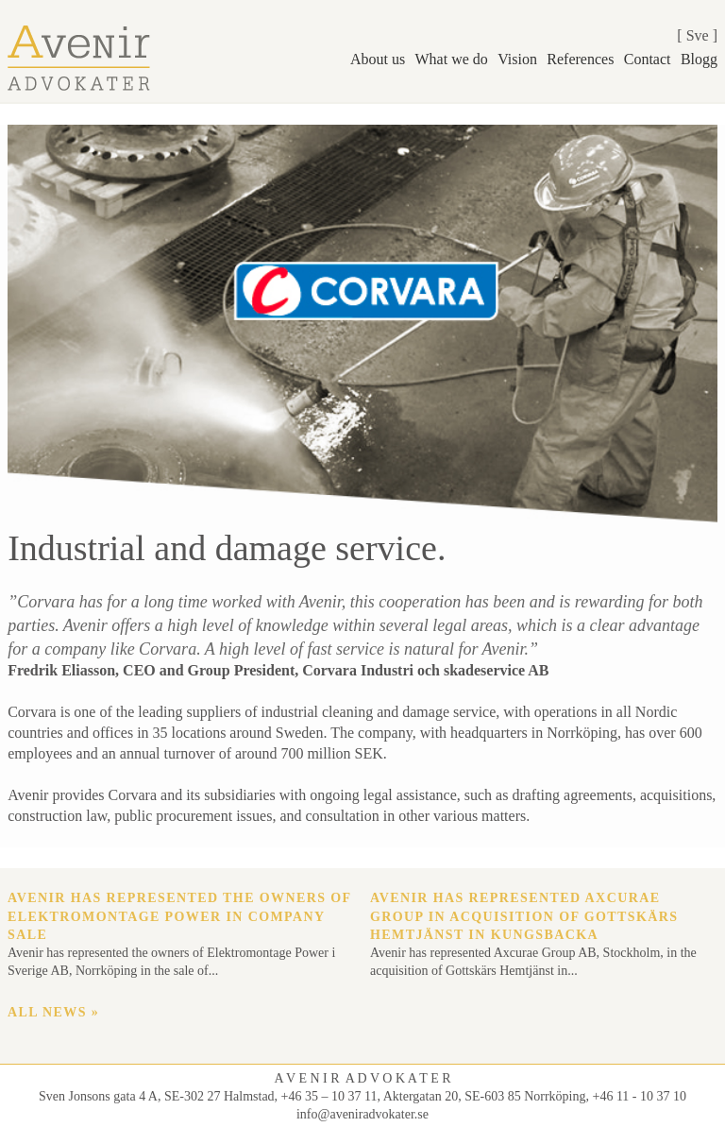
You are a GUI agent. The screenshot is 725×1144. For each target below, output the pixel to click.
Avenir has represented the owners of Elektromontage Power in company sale (179, 916)
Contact (647, 59)
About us (377, 59)
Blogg (699, 59)
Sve (697, 35)
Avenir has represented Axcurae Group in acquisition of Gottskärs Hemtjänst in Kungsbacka (524, 916)
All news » (53, 1012)
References (580, 59)
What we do (451, 59)
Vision (517, 59)
